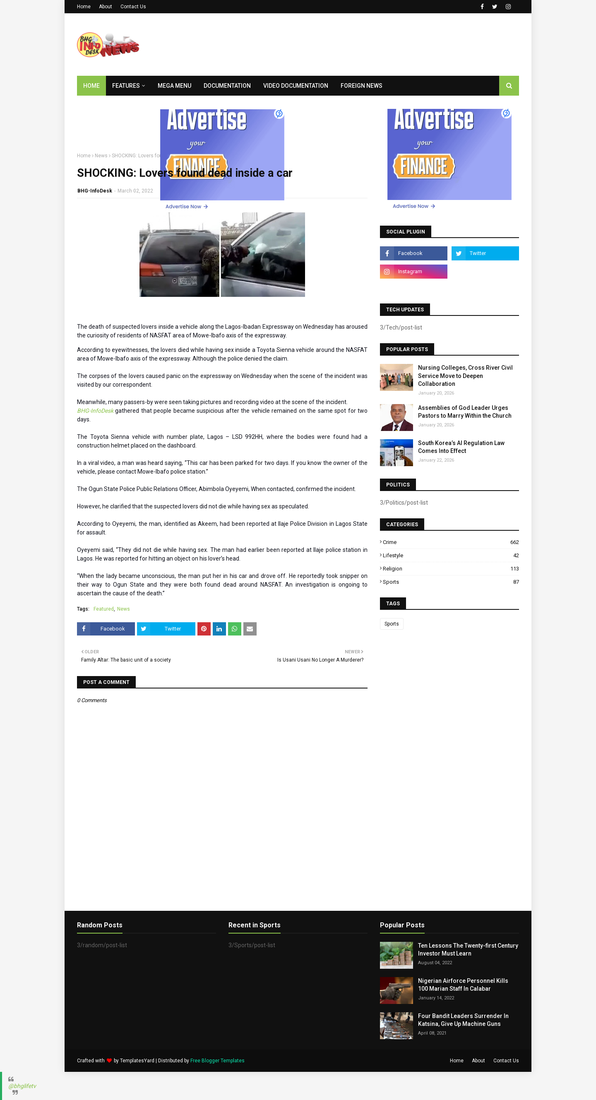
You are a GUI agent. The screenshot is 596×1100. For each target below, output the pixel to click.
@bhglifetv (22, 1086)
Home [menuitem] (91, 85)
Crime (451, 542)
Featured (104, 609)
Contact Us (133, 7)
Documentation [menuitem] (227, 85)
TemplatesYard (137, 1061)
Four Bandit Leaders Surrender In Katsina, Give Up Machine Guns (463, 1020)
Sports (451, 582)
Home (84, 7)
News (101, 156)
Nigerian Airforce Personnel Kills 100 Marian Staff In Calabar (463, 984)
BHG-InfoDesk (94, 191)
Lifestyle (451, 555)
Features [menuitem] (126, 85)
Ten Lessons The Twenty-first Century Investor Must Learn (468, 949)
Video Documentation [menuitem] (295, 85)
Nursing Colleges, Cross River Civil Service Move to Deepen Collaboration (465, 375)
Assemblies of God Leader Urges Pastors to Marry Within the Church (465, 411)
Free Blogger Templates (217, 1061)
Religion (451, 569)
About (105, 7)
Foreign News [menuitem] (361, 85)
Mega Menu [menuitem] (174, 85)
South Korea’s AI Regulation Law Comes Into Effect (461, 447)
